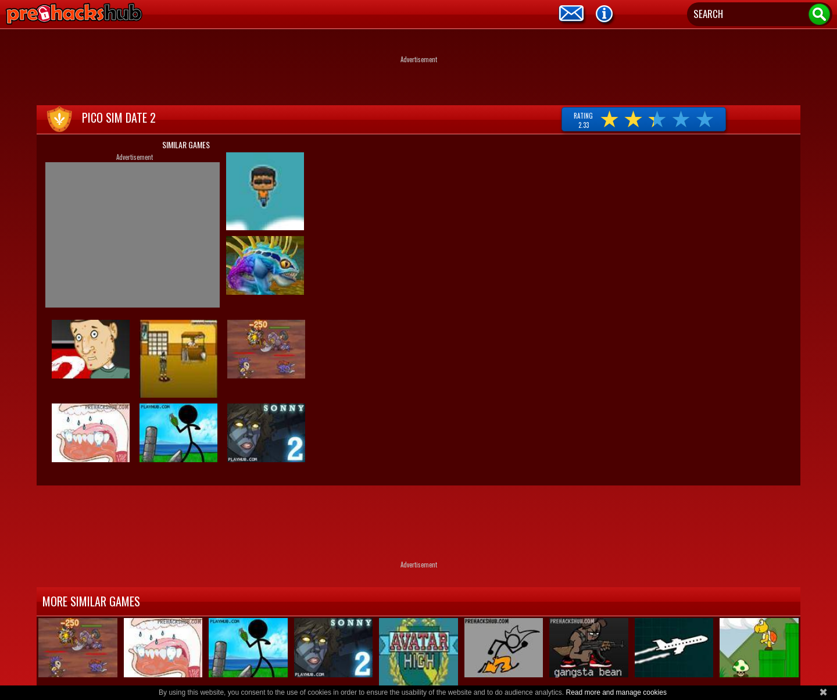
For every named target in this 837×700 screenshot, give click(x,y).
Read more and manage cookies (616, 692)
